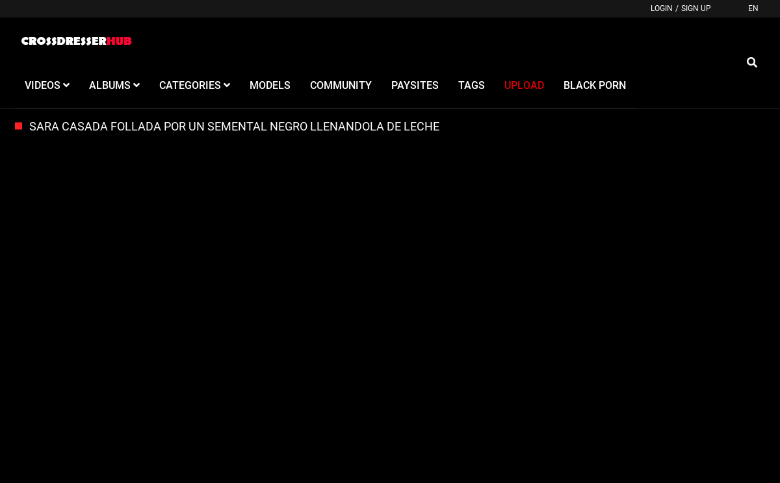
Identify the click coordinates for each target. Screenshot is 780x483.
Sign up (696, 8)
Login (662, 8)
